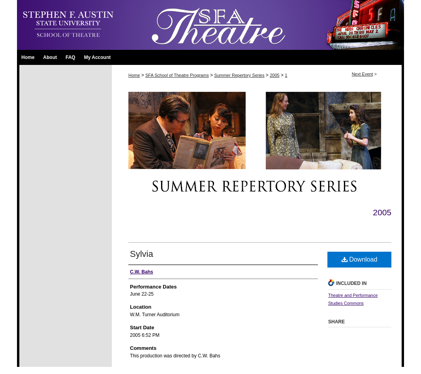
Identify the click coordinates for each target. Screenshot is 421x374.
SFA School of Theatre (260, 25)
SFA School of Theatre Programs (177, 75)
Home (134, 75)
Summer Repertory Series (239, 75)
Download (360, 259)
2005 (274, 75)
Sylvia (141, 254)
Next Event (362, 74)
